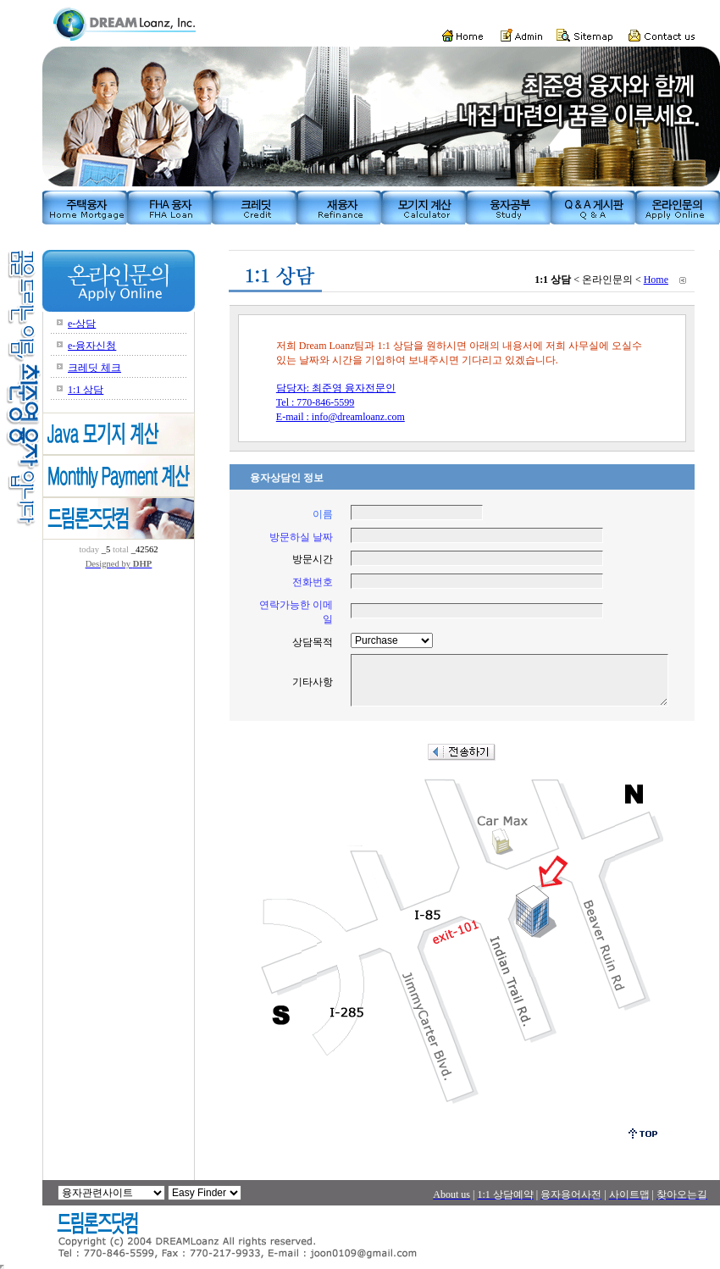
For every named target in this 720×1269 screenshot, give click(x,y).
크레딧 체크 (94, 368)
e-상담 (82, 324)
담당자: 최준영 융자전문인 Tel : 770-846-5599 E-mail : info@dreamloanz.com (340, 402)
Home (656, 279)
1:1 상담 (85, 390)
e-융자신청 (92, 346)
